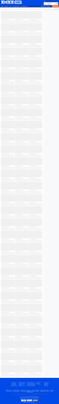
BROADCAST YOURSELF (45, 6)
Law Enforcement (16, 391)
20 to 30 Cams (13, 384)
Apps (48, 391)
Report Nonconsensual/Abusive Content (28, 391)
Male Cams (45, 384)
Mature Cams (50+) (14, 385)
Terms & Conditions (16, 390)
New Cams (38, 383)
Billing (37, 391)
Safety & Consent (8, 390)
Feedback (52, 390)
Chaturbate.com (33, 402)
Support (28, 390)
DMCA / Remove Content (45, 390)
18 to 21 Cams (13, 383)
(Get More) (56, 4)
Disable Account (43, 391)
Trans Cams (46, 385)
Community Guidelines (35, 390)
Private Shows (38, 382)
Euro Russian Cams (22, 384)
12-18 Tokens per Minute (31, 383)
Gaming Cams (38, 384)
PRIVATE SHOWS (16, 6)
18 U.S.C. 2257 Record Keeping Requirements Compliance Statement (29, 396)
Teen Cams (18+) (14, 382)
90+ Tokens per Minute (30, 385)
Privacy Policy (23, 390)
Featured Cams (46, 382)
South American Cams (22, 385)
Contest (51, 391)
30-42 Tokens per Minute (31, 384)
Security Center (9, 391)
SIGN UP (55, 6)
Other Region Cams (22, 383)
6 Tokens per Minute (30, 382)
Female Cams (46, 383)
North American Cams (22, 382)
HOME (2, 6)
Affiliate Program (30, 392)
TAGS (11, 6)
